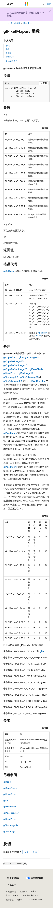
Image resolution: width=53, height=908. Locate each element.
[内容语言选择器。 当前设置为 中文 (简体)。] (13, 878)
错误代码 (10, 56)
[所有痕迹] (5, 23)
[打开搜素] (43, 3)
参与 (8, 895)
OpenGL (27, 23)
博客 (33, 891)
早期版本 (23, 891)
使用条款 (10, 899)
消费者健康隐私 (29, 895)
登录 (49, 3)
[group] (26, 311)
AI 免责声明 (11, 891)
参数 (8, 49)
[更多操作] (47, 23)
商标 (19, 899)
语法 (8, 45)
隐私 (15, 895)
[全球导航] (3, 3)
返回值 (9, 52)
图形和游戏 (15, 23)
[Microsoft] (26, 4)
